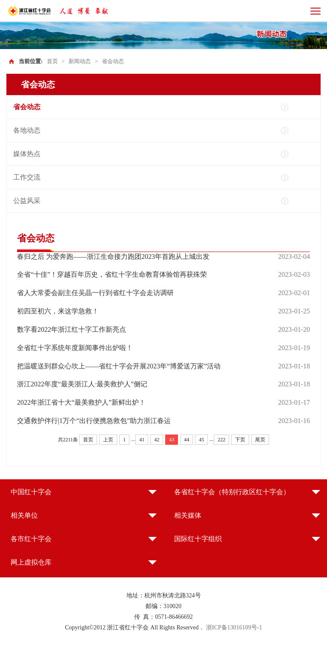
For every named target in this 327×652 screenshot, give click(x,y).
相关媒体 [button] (187, 515)
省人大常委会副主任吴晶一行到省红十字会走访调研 (95, 292)
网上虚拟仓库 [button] (31, 562)
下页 (240, 440)
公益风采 (26, 200)
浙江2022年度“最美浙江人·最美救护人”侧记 (82, 384)
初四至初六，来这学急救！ (58, 311)
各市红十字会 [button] (31, 538)
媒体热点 (26, 153)
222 (221, 440)
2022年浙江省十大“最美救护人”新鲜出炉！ (81, 402)
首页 (52, 61)
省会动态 (113, 61)
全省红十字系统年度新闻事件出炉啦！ (75, 347)
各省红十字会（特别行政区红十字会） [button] (232, 492)
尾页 (260, 440)
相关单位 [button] (24, 515)
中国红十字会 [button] (31, 492)
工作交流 (26, 177)
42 (156, 440)
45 (201, 440)
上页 (108, 440)
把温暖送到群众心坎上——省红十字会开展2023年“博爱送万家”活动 (119, 366)
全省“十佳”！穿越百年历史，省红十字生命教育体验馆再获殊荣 (112, 274)
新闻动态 (80, 61)
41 (141, 440)
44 (186, 440)
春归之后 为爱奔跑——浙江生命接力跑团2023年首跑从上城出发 (113, 256)
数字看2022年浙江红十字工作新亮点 (71, 329)
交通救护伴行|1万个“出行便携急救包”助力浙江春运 (94, 420)
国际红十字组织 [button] (198, 538)
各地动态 (26, 130)
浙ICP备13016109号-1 (234, 627)
